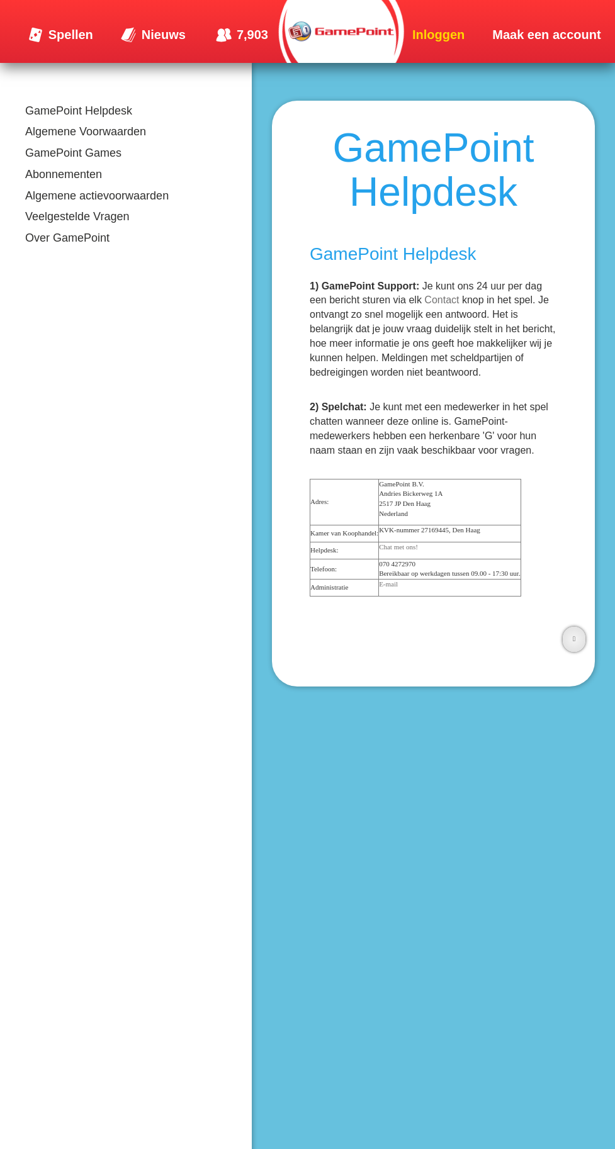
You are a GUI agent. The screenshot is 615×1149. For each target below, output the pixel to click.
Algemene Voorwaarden (85, 131)
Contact (441, 299)
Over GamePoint (67, 238)
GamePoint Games (73, 153)
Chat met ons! (398, 547)
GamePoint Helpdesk (78, 110)
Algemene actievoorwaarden (97, 195)
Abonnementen (63, 174)
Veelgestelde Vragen (77, 216)
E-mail (388, 584)
